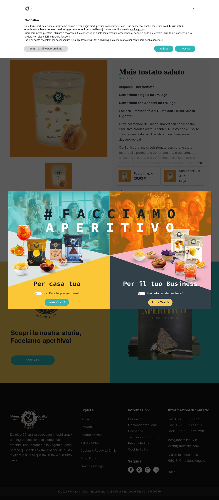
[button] (193, 450)
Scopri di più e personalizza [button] (45, 490)
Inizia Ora (57, 301)
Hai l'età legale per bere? (61, 291)
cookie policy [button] (137, 471)
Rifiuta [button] (164, 490)
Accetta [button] (185, 490)
